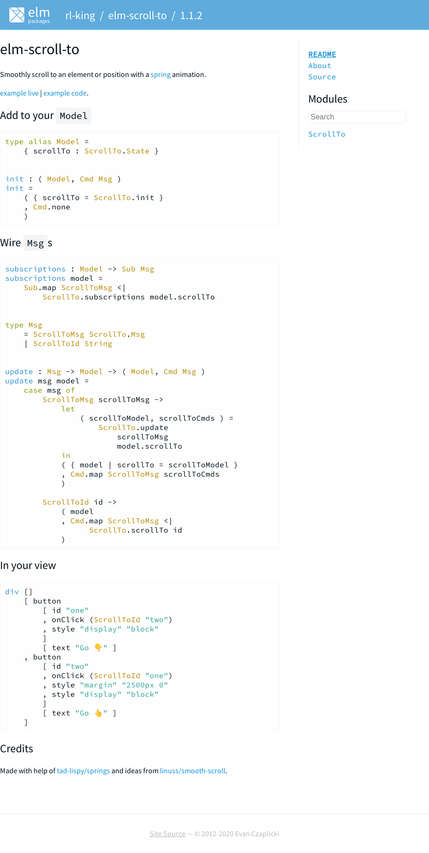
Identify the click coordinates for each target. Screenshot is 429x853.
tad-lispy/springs (83, 770)
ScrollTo (327, 134)
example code (65, 92)
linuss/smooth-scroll (192, 770)
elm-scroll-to (137, 15)
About (320, 65)
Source (322, 76)
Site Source (168, 833)
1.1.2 (191, 15)
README (322, 54)
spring (161, 74)
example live (19, 92)
